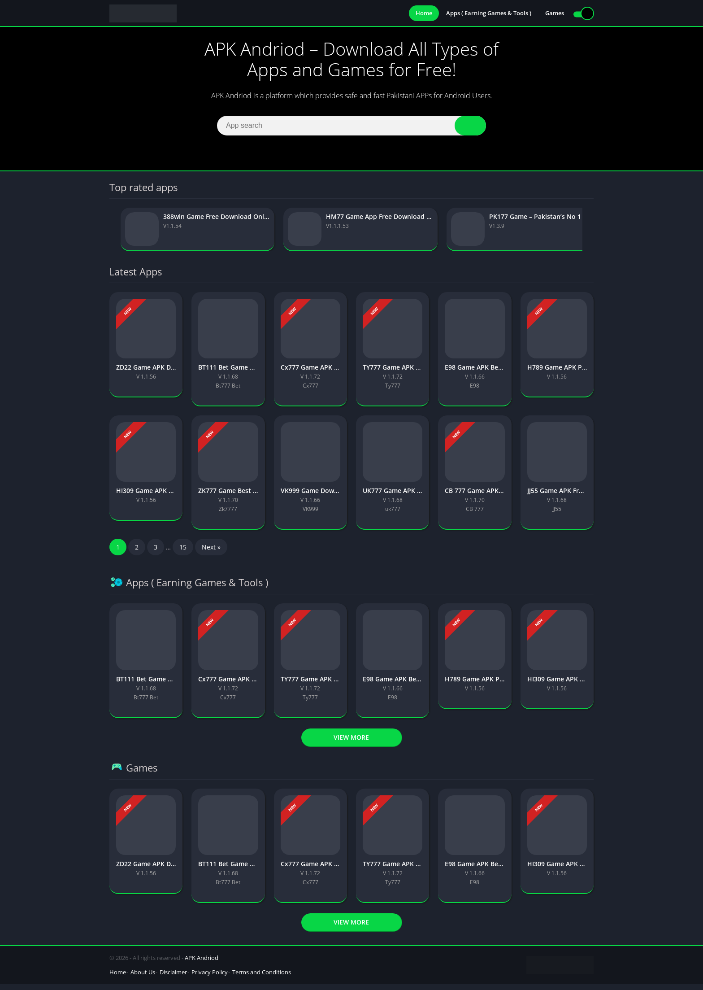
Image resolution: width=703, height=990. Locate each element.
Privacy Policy (209, 978)
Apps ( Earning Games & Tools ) (488, 13)
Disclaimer (173, 978)
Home (424, 13)
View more (351, 743)
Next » (211, 554)
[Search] (351, 127)
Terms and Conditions (261, 978)
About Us (142, 978)
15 (183, 554)
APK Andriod (201, 964)
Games (554, 13)
